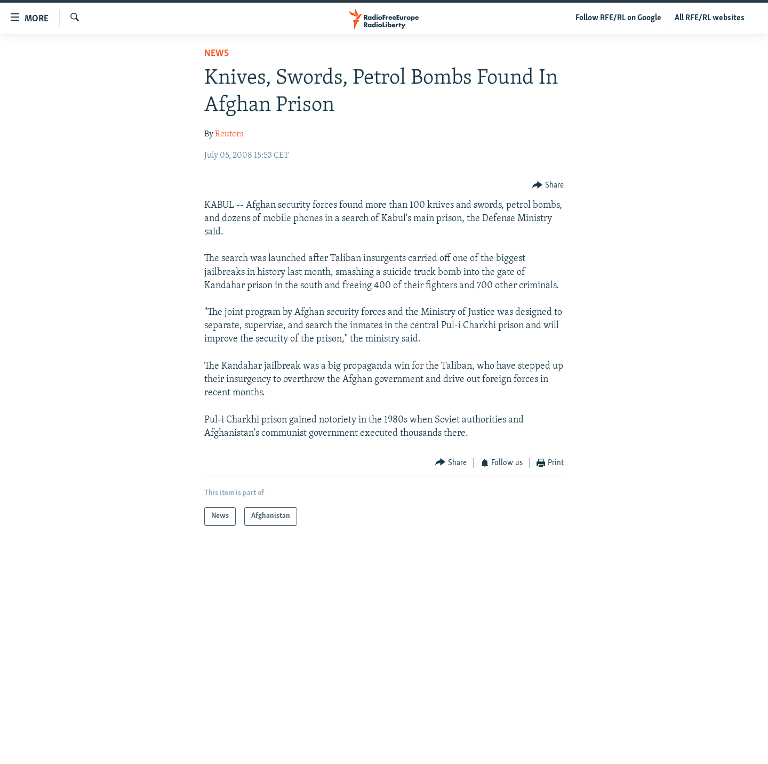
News (216, 53)
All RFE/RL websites (710, 18)
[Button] (548, 185)
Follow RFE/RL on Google (618, 18)
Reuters (229, 134)
